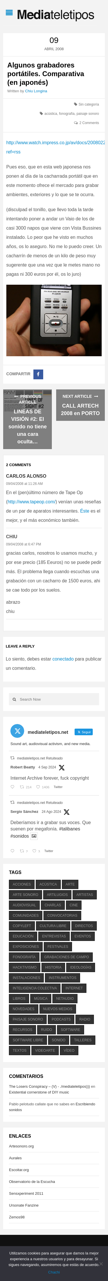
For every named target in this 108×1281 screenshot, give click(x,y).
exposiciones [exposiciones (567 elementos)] (26, 947)
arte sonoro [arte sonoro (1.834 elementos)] (25, 895)
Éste (84, 511)
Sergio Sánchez (24, 811)
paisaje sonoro (88, 114)
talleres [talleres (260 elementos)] (82, 1040)
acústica (50, 114)
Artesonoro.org (21, 1146)
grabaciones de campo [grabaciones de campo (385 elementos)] (66, 957)
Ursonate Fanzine (24, 1205)
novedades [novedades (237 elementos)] (23, 1009)
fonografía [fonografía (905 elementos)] (24, 957)
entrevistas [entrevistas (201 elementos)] (54, 936)
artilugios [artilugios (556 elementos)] (57, 895)
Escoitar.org (19, 1170)
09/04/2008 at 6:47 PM (23, 544)
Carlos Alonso (26, 476)
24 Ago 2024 (51, 812)
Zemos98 (16, 1217)
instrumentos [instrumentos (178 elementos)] (62, 978)
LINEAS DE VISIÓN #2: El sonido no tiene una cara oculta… (27, 426)
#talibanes (69, 828)
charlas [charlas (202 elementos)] (53, 905)
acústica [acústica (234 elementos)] (48, 884)
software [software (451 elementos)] (70, 1030)
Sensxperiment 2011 (26, 1193)
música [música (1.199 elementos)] (41, 999)
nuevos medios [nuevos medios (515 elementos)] (57, 1009)
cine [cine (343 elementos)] (74, 905)
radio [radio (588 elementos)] (84, 1019)
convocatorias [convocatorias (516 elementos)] (62, 916)
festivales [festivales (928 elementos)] (58, 947)
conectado (63, 659)
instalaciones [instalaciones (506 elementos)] (26, 978)
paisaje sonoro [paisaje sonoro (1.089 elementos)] (28, 1019)
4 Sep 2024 (47, 767)
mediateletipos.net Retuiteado (40, 758)
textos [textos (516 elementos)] (19, 1051)
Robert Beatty (22, 767)
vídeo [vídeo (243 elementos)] (69, 1051)
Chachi (54, 1272)
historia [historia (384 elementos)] (53, 967)
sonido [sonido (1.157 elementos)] (58, 1040)
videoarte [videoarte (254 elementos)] (45, 1051)
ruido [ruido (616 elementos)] (46, 1030)
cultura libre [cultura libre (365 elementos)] (53, 926)
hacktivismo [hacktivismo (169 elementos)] (25, 967)
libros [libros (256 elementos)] (19, 999)
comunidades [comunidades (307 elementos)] (26, 916)
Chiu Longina (36, 91)
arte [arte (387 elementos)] (70, 884)
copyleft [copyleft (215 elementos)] (22, 926)
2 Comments (89, 123)
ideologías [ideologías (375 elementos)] (80, 967)
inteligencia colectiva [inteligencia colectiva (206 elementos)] (35, 988)
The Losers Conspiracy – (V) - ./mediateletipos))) (49, 1086)
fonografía (67, 114)
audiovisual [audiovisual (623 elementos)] (24, 905)
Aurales (15, 1158)
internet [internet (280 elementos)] (74, 988)
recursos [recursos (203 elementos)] (22, 1030)
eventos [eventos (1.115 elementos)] (83, 936)
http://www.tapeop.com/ (31, 501)
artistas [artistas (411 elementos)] (84, 895)
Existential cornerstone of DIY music (39, 1092)
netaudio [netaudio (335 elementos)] (65, 999)
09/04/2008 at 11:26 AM (24, 484)
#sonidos (19, 836)
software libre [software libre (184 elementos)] (28, 1040)
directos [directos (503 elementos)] (84, 926)
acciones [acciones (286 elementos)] (22, 884)
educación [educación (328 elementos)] (23, 936)
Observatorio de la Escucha (32, 1181)
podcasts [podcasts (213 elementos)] (61, 1019)
